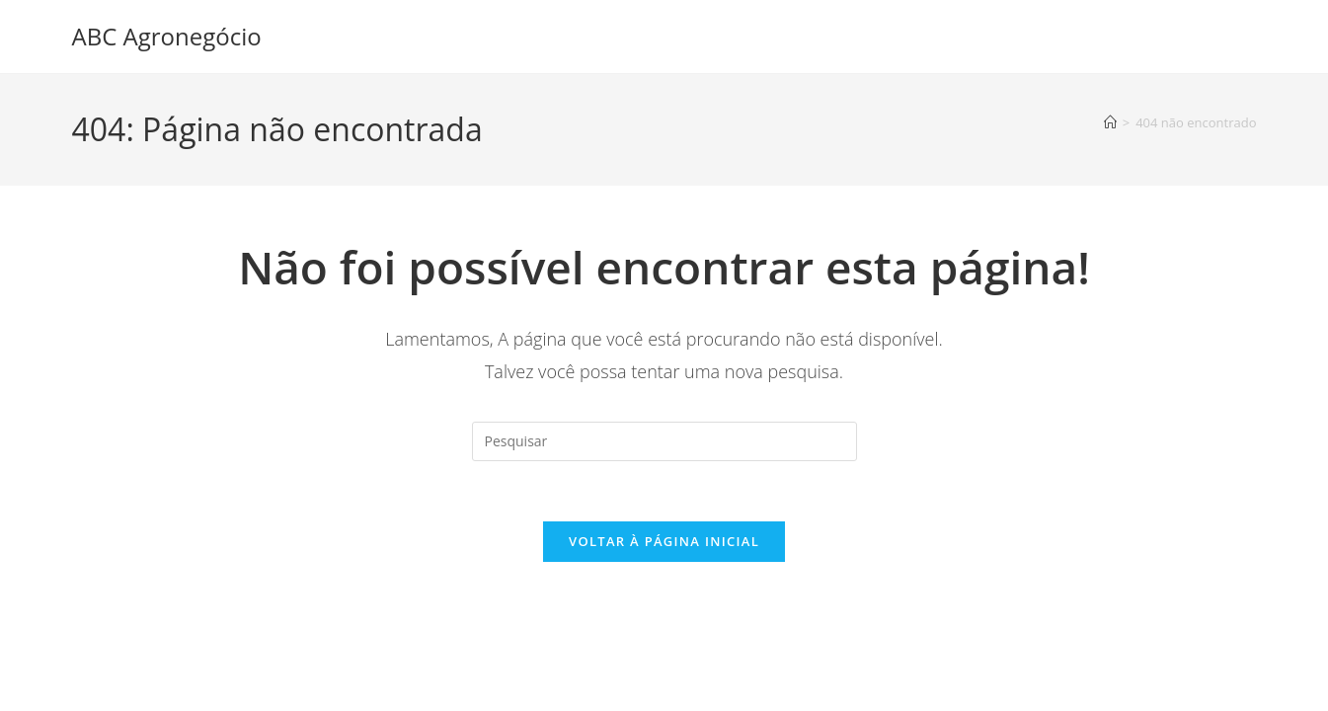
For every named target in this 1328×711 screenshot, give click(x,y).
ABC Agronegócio (167, 36)
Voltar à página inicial (664, 541)
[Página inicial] (1110, 122)
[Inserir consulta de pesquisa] (664, 441)
